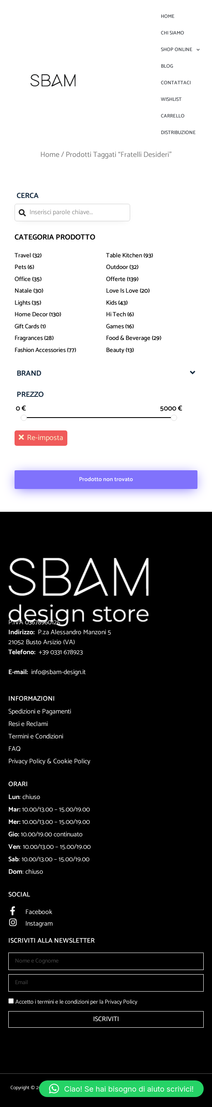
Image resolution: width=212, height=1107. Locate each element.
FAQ (14, 749)
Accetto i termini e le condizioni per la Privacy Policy (76, 1002)
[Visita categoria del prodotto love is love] (151, 291)
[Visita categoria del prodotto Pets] (60, 267)
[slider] (24, 418)
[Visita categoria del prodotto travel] (60, 255)
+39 (44, 652)
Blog (167, 66)
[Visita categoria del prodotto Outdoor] (151, 267)
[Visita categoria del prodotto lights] (60, 303)
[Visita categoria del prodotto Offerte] (151, 279)
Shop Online (180, 50)
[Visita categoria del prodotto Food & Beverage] (151, 338)
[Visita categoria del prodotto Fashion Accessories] (60, 350)
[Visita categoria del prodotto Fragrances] (60, 338)
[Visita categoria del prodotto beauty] (151, 350)
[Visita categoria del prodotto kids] (151, 303)
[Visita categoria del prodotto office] (60, 279)
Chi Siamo (172, 33)
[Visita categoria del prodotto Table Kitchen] (151, 255)
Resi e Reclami (28, 724)
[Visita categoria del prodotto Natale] (60, 291)
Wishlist (171, 99)
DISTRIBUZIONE (178, 133)
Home (168, 16)
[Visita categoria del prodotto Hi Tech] (151, 315)
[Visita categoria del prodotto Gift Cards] (60, 326)
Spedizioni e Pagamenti (39, 711)
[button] (121, 1088)
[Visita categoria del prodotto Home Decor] (60, 315)
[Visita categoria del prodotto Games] (151, 326)
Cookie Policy (71, 761)
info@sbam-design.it (58, 672)
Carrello (173, 116)
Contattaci (176, 83)
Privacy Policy (26, 761)
